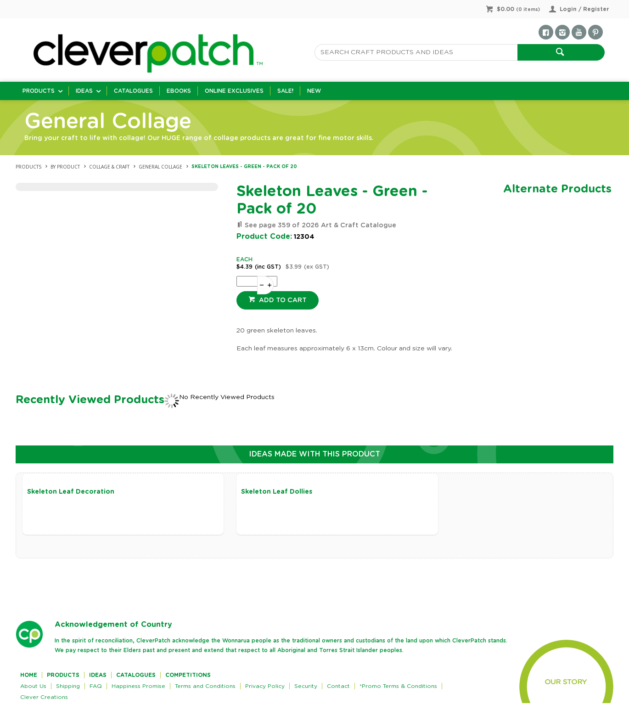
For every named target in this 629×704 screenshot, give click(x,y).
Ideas (84, 91)
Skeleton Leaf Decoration (70, 492)
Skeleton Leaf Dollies (259, 492)
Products (38, 91)
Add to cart (282, 300)
